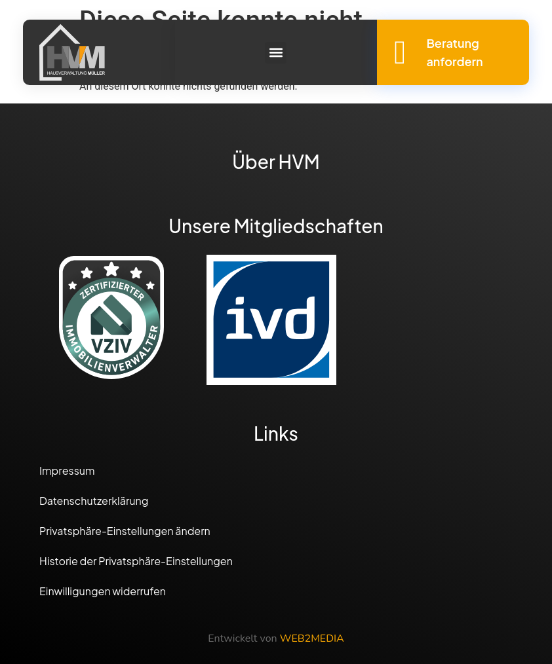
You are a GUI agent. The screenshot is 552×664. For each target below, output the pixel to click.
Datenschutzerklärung (93, 500)
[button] (275, 53)
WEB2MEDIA (312, 638)
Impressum (67, 470)
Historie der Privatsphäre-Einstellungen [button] (136, 561)
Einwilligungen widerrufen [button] (102, 591)
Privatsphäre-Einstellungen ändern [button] (124, 531)
